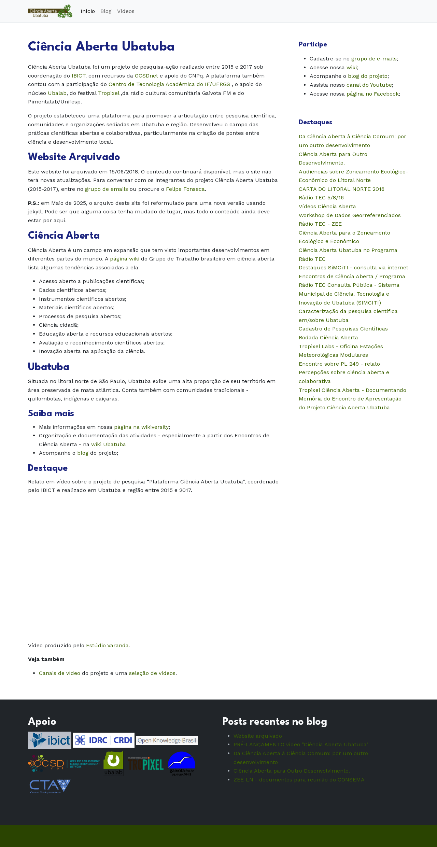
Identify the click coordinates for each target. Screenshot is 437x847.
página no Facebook (373, 93)
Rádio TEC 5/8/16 (321, 197)
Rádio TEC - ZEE (320, 224)
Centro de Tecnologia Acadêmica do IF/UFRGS (169, 84)
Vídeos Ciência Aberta (327, 206)
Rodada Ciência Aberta (328, 337)
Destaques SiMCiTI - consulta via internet (353, 267)
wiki (352, 67)
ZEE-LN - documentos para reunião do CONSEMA (299, 779)
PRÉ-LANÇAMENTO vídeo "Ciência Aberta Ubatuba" (301, 744)
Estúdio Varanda (107, 645)
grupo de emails (106, 189)
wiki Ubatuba (108, 444)
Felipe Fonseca (185, 189)
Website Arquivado (74, 158)
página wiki (124, 258)
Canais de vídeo (59, 673)
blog (82, 453)
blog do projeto (367, 76)
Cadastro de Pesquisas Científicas (343, 328)
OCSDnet (146, 75)
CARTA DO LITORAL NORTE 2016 (341, 189)
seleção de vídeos (152, 673)
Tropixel (108, 93)
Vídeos (126, 11)
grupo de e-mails (374, 58)
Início (88, 11)
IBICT (78, 75)
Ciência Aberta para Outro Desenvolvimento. (292, 770)
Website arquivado (258, 736)
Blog (106, 11)
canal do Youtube (369, 85)
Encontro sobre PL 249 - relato (339, 364)
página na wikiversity (141, 427)
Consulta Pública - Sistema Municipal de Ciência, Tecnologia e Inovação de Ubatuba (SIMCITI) (349, 294)
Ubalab (57, 93)
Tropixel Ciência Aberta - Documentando (352, 390)
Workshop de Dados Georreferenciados (350, 215)
